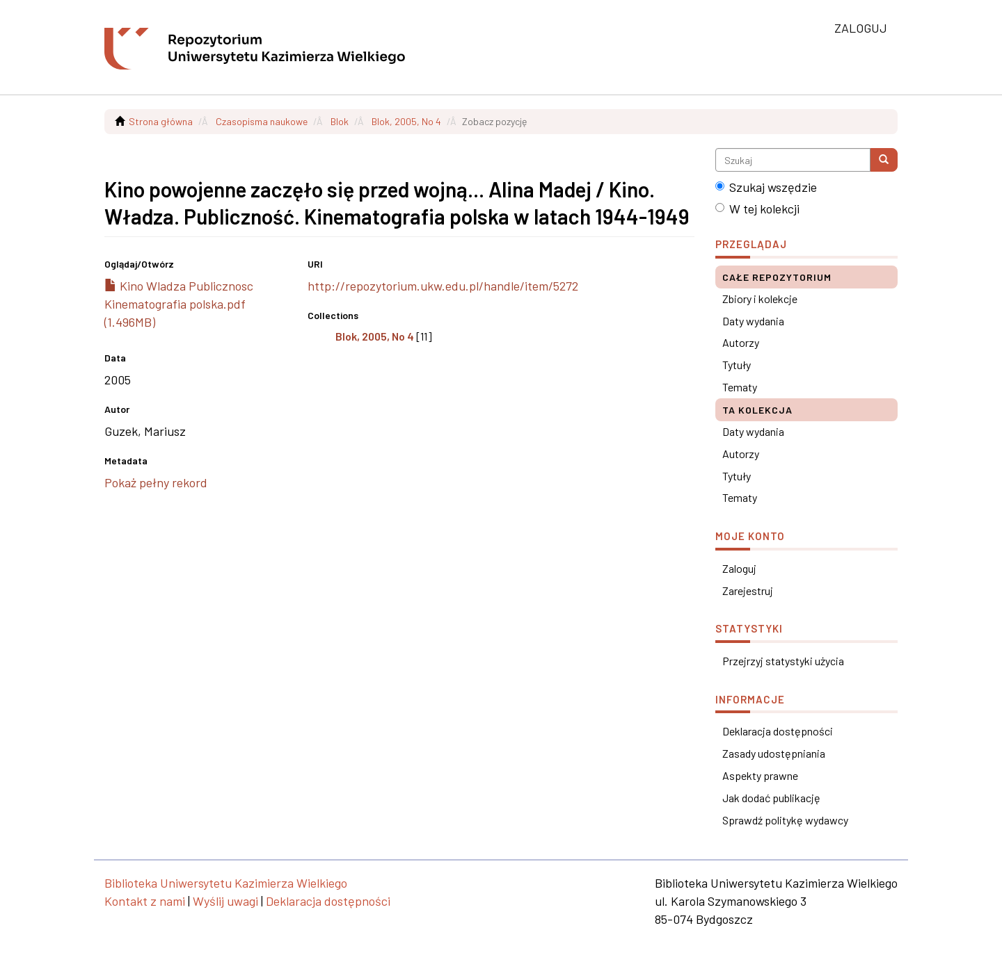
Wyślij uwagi (225, 901)
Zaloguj (739, 568)
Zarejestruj (747, 590)
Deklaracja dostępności (777, 731)
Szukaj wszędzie (766, 187)
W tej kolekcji (757, 208)
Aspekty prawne (760, 775)
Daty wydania (753, 320)
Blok (340, 121)
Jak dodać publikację (771, 797)
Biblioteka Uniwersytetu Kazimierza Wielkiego (225, 882)
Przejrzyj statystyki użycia (783, 660)
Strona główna (161, 121)
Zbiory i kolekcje (759, 298)
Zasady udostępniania (773, 753)
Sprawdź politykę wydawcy (785, 819)
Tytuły (736, 364)
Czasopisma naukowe (262, 121)
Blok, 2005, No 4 (406, 121)
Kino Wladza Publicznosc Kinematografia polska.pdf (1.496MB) (178, 303)
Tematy (739, 386)
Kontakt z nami (144, 901)
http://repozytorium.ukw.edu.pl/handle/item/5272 (443, 285)
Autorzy (740, 342)
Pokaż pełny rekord (155, 482)
